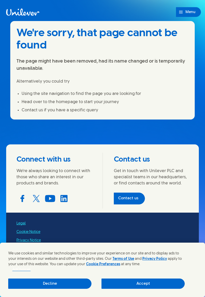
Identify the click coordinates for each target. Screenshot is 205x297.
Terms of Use (123, 259)
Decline (50, 284)
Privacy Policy (154, 259)
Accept (143, 284)
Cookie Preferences (103, 264)
